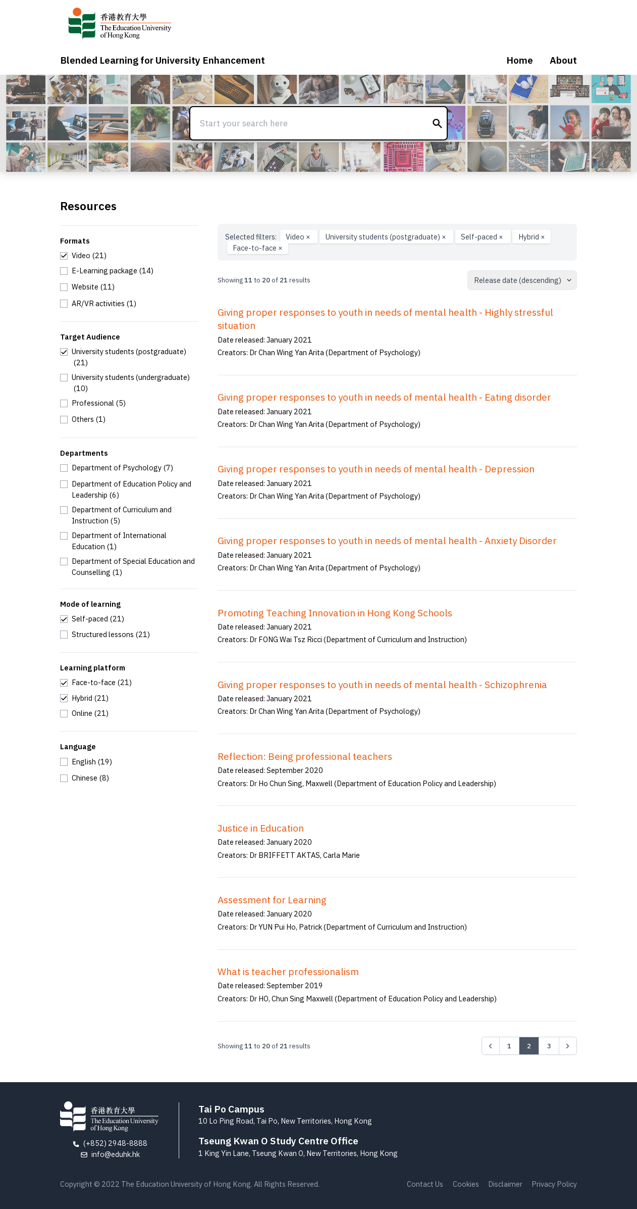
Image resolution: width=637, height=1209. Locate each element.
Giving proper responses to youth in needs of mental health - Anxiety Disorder (387, 541)
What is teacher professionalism (288, 971)
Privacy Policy (554, 1184)
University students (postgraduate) (387, 236)
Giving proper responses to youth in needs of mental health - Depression (376, 469)
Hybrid (531, 236)
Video (299, 236)
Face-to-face (258, 248)
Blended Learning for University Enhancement (162, 60)
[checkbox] (83, 255)
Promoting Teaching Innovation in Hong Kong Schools (335, 613)
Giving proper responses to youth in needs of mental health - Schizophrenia (382, 685)
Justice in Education (261, 828)
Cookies (466, 1184)
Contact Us (425, 1184)
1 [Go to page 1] (509, 1045)
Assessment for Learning (272, 900)
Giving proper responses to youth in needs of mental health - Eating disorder (384, 397)
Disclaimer (505, 1184)
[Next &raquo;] (568, 1046)
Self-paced (483, 236)
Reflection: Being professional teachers (305, 756)
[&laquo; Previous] (491, 1046)
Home (519, 60)
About (563, 60)
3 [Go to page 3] (549, 1045)
